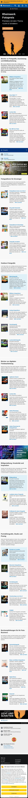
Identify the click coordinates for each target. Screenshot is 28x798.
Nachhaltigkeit (18, 761)
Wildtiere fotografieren (15, 76)
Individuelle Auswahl (14, 790)
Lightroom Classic (14, 376)
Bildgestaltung (13, 477)
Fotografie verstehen (14, 241)
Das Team (3, 761)
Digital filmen (12, 676)
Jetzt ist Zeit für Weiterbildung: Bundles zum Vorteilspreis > (13, 2)
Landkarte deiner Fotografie (16, 494)
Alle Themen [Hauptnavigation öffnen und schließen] (15, 8)
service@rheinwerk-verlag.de (9, 747)
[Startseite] (6, 5)
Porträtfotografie (13, 582)
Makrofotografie (13, 276)
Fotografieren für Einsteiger (16, 224)
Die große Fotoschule (14, 207)
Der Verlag (3, 759)
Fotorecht (11, 693)
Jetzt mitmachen (7, 28)
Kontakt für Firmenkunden (8, 746)
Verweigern (5, 779)
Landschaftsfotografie (14, 340)
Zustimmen (8, 773)
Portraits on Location (14, 549)
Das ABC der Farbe (14, 128)
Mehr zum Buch (16, 106)
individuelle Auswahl (19, 778)
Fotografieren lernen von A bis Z (17, 191)
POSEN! (11, 610)
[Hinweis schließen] (26, 2)
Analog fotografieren (14, 310)
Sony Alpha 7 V (13, 95)
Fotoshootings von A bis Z (16, 596)
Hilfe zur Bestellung (7, 745)
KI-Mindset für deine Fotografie (17, 511)
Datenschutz (17, 796)
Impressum (11, 796)
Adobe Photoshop (13, 410)
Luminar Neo (12, 112)
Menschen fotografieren (15, 565)
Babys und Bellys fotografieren (17, 660)
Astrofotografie (13, 324)
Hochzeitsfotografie (14, 644)
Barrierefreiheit (18, 759)
